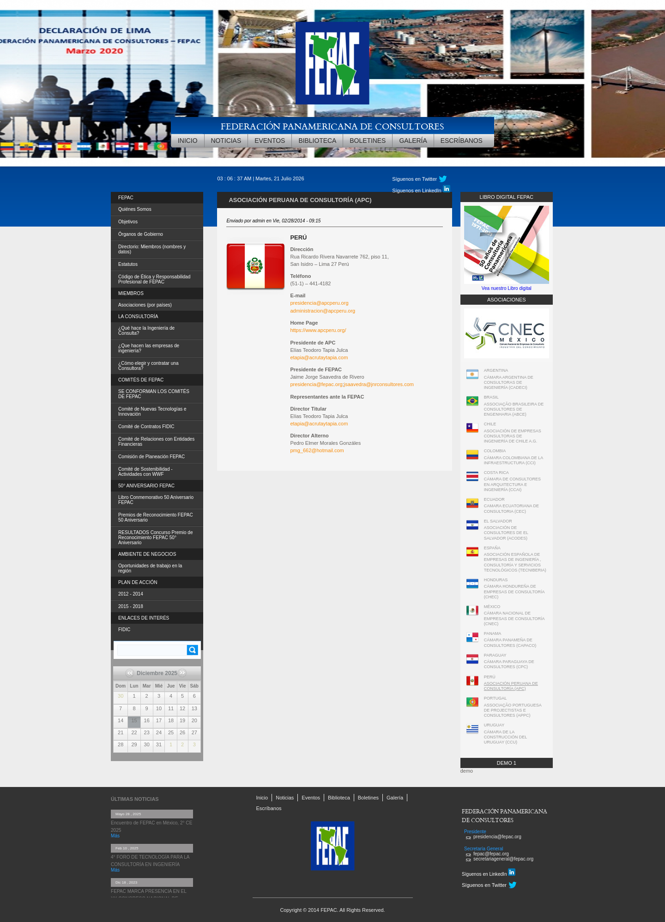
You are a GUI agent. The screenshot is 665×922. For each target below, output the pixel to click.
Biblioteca (317, 140)
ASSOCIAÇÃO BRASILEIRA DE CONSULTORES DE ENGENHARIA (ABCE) (514, 409)
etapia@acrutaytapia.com (319, 357)
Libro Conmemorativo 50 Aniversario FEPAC (155, 500)
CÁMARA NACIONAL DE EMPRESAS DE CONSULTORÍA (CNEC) (514, 618)
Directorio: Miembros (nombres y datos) (152, 249)
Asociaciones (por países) (145, 304)
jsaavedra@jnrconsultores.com (379, 384)
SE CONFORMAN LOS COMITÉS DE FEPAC (153, 394)
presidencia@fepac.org (316, 384)
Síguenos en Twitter (414, 179)
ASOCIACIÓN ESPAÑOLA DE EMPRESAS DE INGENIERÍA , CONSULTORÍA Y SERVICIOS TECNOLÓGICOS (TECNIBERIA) (515, 562)
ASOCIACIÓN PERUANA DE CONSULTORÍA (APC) (511, 686)
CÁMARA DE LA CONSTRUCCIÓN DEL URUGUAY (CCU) (505, 737)
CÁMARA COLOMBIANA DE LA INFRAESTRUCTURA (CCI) (513, 460)
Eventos (269, 140)
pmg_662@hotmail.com (317, 450)
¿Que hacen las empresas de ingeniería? (148, 348)
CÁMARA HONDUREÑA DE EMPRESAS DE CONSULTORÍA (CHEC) (514, 591)
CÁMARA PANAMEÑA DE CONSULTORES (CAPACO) (510, 642)
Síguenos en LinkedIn (421, 189)
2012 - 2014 (130, 593)
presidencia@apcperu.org (319, 303)
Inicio (188, 140)
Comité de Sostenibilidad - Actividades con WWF (145, 472)
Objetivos (128, 221)
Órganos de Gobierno (140, 234)
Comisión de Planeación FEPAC (151, 456)
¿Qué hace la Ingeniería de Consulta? (146, 331)
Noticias (226, 140)
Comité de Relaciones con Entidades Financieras (156, 441)
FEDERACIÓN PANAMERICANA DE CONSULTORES (332, 126)
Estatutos (128, 264)
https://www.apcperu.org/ (318, 330)
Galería (413, 140)
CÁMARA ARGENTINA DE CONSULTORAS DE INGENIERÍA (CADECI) (508, 382)
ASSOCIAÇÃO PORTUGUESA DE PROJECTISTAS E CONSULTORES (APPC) (512, 710)
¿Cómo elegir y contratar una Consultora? (148, 366)
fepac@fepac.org (491, 853)
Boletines (368, 140)
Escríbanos (462, 140)
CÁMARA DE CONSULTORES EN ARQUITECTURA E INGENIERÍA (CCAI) (512, 484)
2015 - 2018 (130, 606)
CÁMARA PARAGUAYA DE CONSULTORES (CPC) (509, 664)
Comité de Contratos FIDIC (146, 426)
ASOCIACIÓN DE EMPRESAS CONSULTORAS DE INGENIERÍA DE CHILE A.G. (512, 436)
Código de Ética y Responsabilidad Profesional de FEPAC (154, 279)
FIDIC (124, 629)
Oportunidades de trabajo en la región (150, 568)
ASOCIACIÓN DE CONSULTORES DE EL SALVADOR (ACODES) (506, 533)
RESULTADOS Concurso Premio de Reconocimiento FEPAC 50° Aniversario (155, 537)
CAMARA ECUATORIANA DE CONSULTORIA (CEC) (511, 508)
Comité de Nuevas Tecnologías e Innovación (152, 411)
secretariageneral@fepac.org (503, 858)
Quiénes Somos (134, 209)
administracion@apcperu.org (322, 310)
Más (115, 835)
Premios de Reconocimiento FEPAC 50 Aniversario (155, 517)
